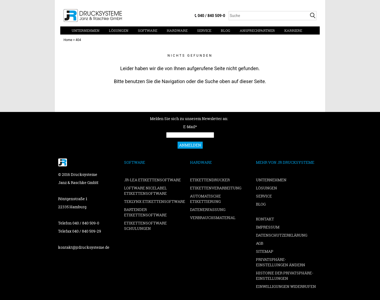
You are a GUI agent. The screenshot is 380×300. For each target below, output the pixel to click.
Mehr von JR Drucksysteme (285, 162)
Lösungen (118, 30)
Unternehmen (85, 30)
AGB (259, 243)
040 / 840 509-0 (211, 15)
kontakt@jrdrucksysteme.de (83, 247)
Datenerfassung (207, 209)
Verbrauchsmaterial (212, 217)
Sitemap (264, 251)
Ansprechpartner (257, 30)
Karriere (293, 30)
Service (204, 30)
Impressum (267, 227)
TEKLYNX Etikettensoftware (154, 201)
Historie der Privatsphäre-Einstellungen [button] (284, 275)
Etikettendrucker (210, 179)
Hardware (177, 30)
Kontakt (265, 218)
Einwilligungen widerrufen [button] (286, 286)
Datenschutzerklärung (281, 235)
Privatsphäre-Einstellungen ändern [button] (280, 262)
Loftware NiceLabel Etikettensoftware (145, 190)
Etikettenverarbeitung (215, 187)
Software (147, 30)
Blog (225, 30)
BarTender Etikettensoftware (145, 212)
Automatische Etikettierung (205, 198)
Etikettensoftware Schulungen (145, 225)
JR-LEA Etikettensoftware (152, 179)
